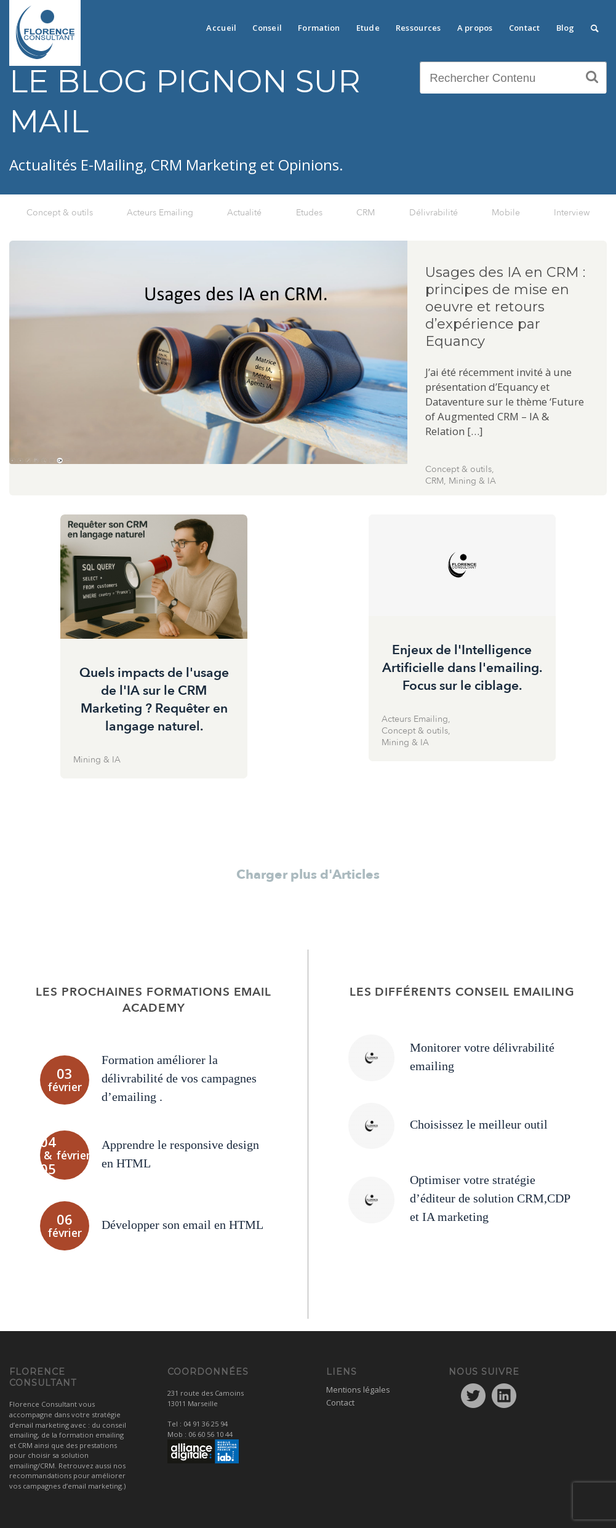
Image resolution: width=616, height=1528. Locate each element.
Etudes (309, 212)
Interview (572, 212)
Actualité (244, 212)
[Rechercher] (595, 24)
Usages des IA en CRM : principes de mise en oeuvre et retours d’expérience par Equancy (505, 307)
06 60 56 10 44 (210, 1434)
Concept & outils (59, 212)
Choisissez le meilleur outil (479, 1124)
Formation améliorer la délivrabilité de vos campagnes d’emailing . (179, 1078)
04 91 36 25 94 (205, 1423)
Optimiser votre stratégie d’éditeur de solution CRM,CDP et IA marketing (490, 1198)
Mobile (506, 212)
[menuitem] (221, 24)
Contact (340, 1402)
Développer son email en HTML (182, 1224)
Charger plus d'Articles (308, 875)
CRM (365, 212)
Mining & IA (472, 481)
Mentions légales (358, 1389)
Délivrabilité (433, 212)
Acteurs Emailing (160, 212)
